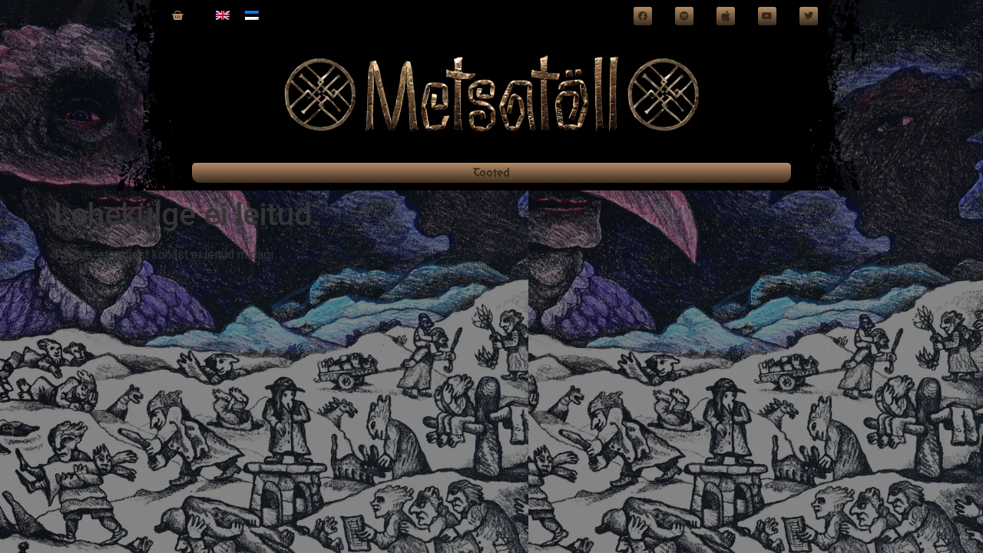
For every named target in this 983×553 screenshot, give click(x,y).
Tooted (491, 172)
